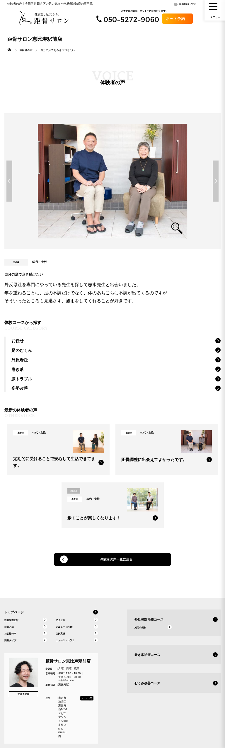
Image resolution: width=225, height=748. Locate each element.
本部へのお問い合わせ (184, 733)
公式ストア (163, 733)
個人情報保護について (210, 733)
